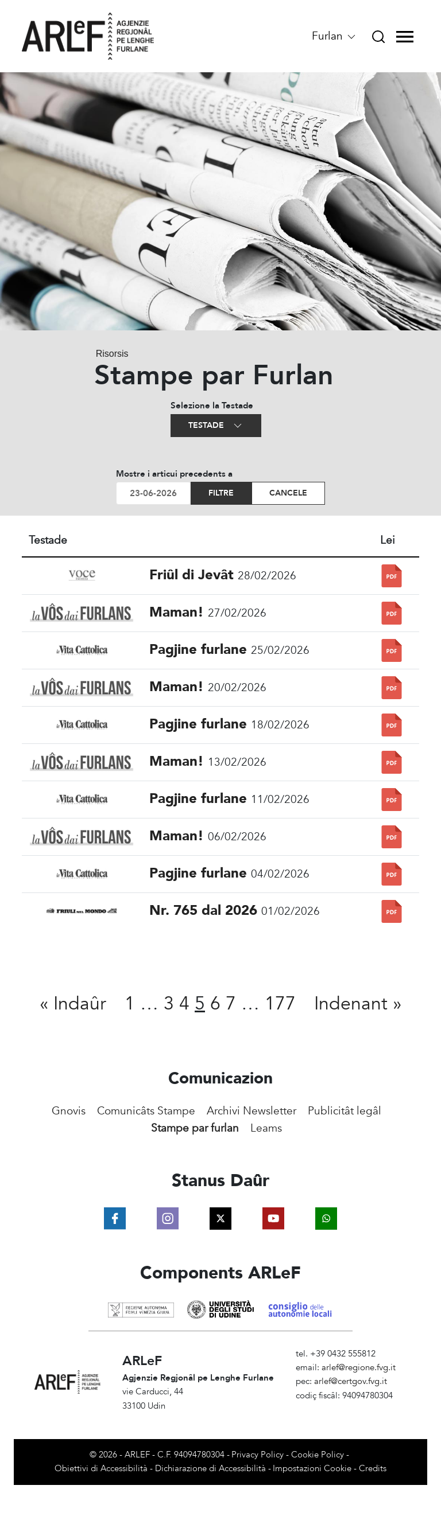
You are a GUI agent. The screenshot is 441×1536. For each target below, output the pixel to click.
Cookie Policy (317, 1455)
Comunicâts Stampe (146, 1111)
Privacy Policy (257, 1455)
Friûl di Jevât (191, 575)
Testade (215, 426)
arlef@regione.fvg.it (359, 1368)
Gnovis (69, 1111)
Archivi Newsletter (251, 1111)
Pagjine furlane (198, 649)
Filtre (221, 493)
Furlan (334, 36)
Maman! (176, 612)
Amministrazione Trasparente (351, 1410)
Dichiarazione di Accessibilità (210, 1469)
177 (280, 1003)
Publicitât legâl (344, 1111)
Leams (266, 1128)
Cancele (288, 493)
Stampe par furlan (195, 1128)
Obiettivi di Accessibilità (101, 1469)
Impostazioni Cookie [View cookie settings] (312, 1469)
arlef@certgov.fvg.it (350, 1381)
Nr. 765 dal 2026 (203, 910)
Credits (372, 1469)
